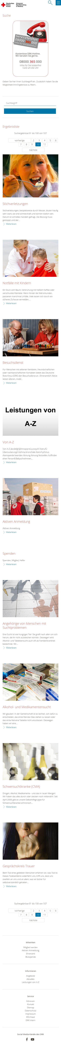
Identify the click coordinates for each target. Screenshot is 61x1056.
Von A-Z (8, 442)
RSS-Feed (30, 1017)
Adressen (30, 1001)
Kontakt (30, 1004)
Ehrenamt (30, 953)
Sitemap (30, 1007)
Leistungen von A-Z (30, 982)
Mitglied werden (30, 947)
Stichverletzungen (15, 204)
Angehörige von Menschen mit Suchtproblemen (24, 626)
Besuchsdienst (13, 363)
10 (38, 144)
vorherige (20, 140)
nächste (33, 149)
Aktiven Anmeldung (16, 522)
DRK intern (30, 1020)
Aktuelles (30, 979)
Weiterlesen (11, 224)
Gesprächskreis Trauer (19, 866)
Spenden (9, 554)
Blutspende (30, 956)
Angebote (30, 975)
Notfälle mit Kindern (17, 283)
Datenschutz (30, 1010)
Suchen (30, 111)
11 (44, 144)
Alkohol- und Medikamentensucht (27, 707)
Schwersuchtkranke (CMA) (21, 787)
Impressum (30, 1013)
